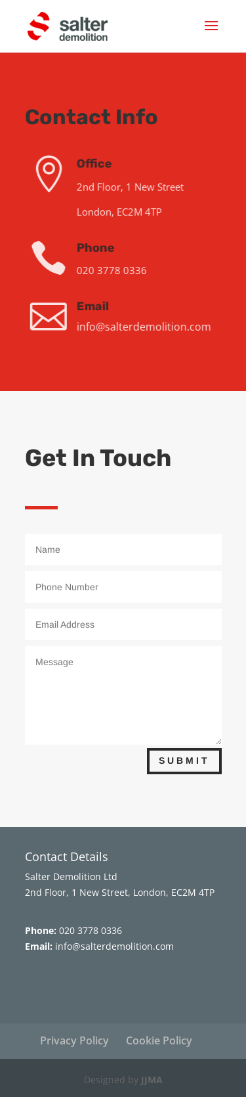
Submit (184, 760)
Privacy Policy (74, 1040)
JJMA (152, 1079)
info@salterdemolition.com (147, 326)
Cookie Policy (159, 1040)
